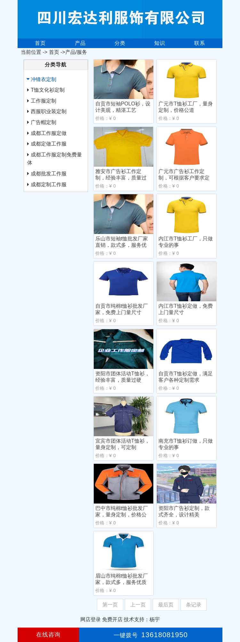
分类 (120, 43)
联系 (199, 43)
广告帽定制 (43, 122)
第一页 (110, 604)
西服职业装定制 (49, 111)
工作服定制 (43, 101)
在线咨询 (48, 634)
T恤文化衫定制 (48, 90)
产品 (80, 43)
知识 (159, 43)
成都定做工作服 (49, 143)
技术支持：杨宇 (142, 619)
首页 (40, 43)
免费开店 (112, 619)
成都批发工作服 (49, 173)
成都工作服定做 (49, 133)
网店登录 (90, 619)
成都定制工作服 (49, 184)
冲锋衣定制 (43, 79)
